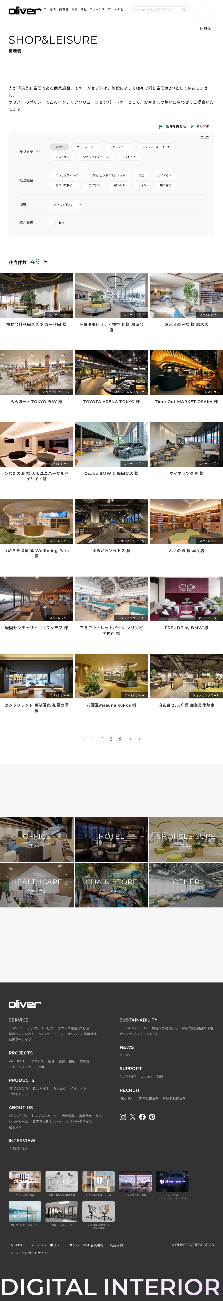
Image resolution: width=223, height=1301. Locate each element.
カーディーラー (86, 147)
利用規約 (116, 1245)
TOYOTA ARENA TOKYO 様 (111, 401)
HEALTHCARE (36, 886)
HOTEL (111, 840)
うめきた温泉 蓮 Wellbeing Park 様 (36, 553)
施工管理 (165, 185)
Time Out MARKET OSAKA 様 (186, 401)
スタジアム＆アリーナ (156, 147)
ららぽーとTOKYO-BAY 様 (36, 401)
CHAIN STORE (111, 886)
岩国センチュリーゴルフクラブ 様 (36, 628)
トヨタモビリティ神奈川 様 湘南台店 (111, 327)
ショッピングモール (95, 157)
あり (57, 222)
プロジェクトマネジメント (108, 175)
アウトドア (129, 157)
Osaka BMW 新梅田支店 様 (111, 473)
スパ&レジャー (119, 147)
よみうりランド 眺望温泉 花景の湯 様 (36, 708)
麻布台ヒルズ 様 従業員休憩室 (186, 705)
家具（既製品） (65, 185)
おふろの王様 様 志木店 (186, 324)
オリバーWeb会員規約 (86, 1245)
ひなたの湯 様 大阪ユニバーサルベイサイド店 (36, 476)
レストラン (62, 157)
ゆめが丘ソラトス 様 (111, 550)
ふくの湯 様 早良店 (186, 550)
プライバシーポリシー (46, 1245)
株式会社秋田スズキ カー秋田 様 (36, 324)
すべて (59, 147)
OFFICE (37, 840)
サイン (142, 185)
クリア (204, 137)
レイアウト (165, 175)
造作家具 (94, 185)
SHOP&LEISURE (186, 840)
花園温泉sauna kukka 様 (111, 705)
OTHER (186, 886)
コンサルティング (66, 175)
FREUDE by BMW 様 (186, 628)
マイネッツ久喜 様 (186, 473)
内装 (141, 175)
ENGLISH (16, 1245)
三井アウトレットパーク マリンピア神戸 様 (111, 631)
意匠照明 (119, 185)
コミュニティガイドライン (28, 1253)
